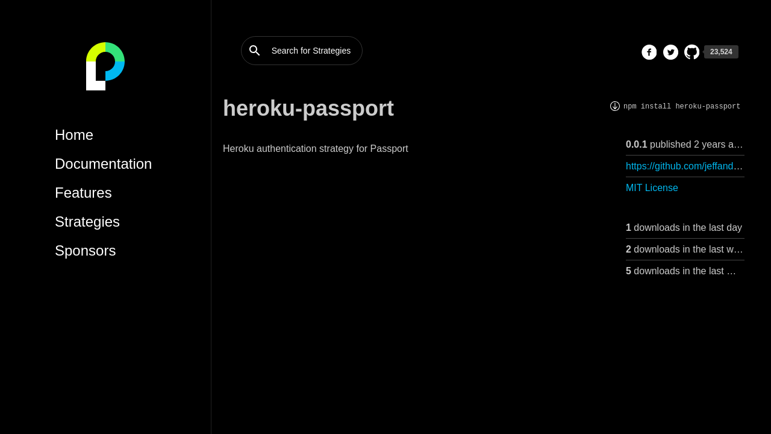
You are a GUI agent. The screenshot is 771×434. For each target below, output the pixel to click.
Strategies (87, 221)
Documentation (103, 164)
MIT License (652, 188)
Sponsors (85, 250)
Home (74, 135)
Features (83, 192)
